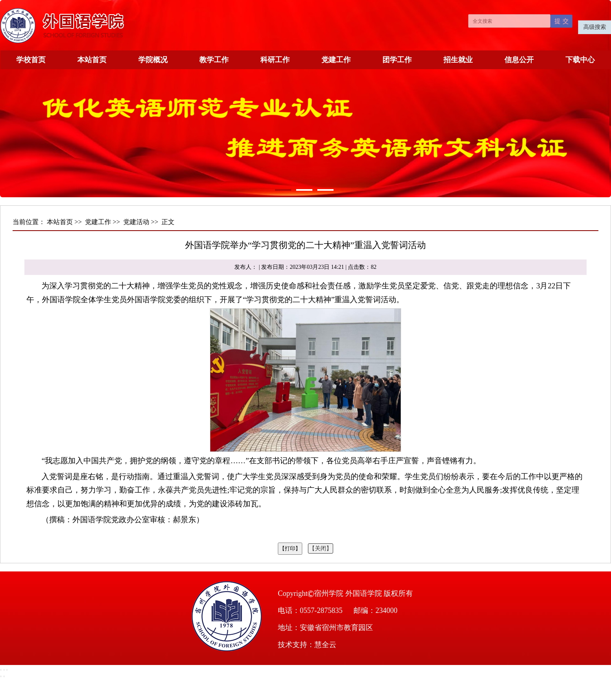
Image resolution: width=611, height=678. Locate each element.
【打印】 (290, 548)
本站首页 (92, 60)
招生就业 (458, 60)
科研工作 (275, 60)
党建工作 (336, 60)
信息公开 (519, 60)
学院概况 (153, 60)
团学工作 (397, 60)
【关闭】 (320, 548)
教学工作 (214, 60)
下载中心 (580, 60)
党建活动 (136, 221)
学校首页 (31, 60)
